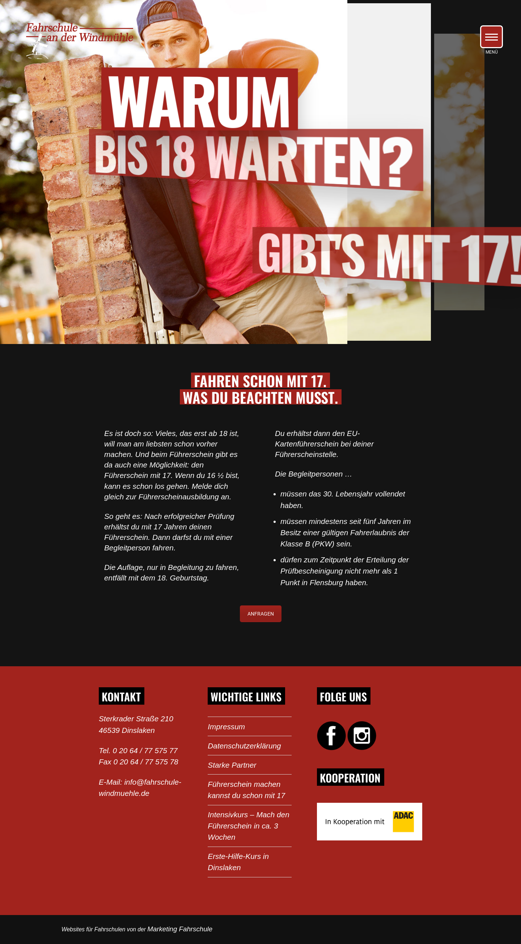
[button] (491, 36)
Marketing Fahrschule (179, 929)
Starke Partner (232, 765)
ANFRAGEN (260, 614)
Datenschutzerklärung (244, 746)
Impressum (226, 726)
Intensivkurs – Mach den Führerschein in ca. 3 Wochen (248, 825)
